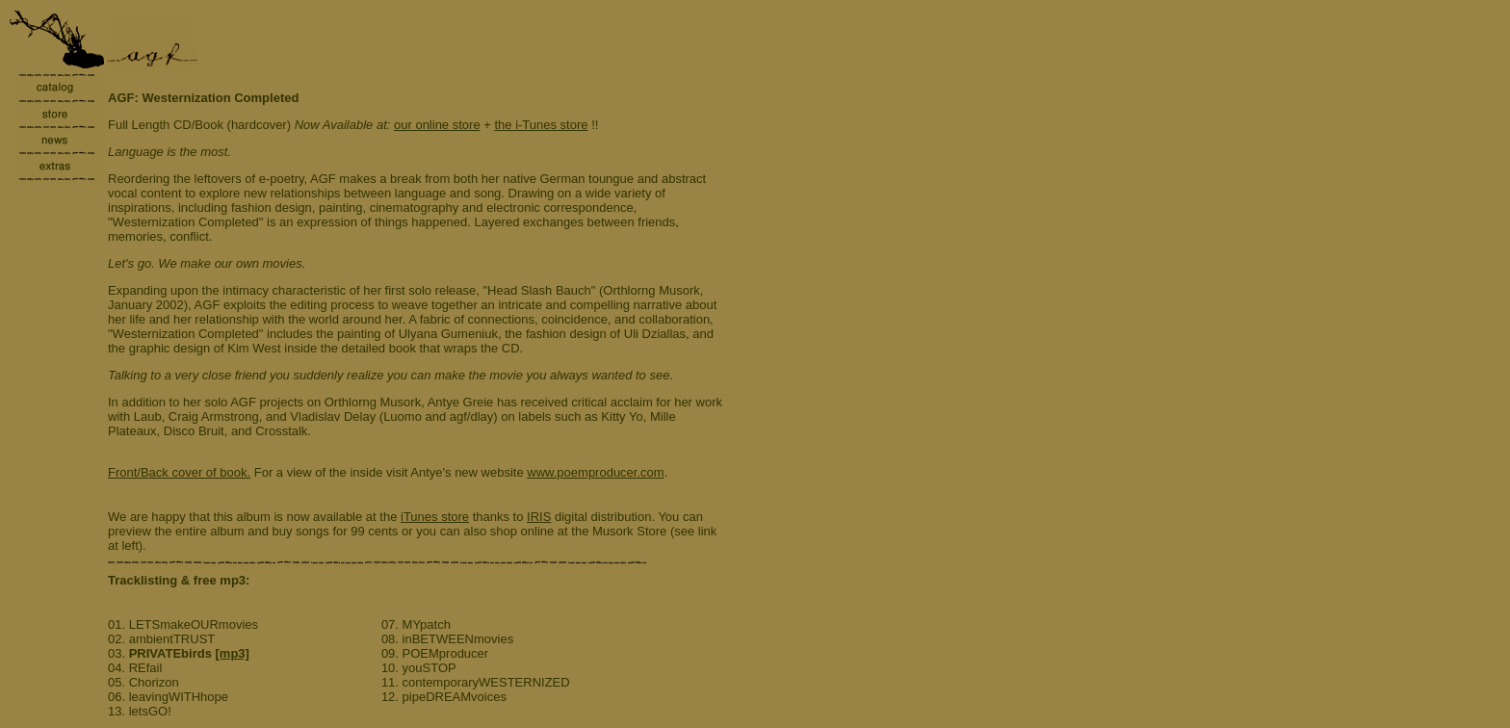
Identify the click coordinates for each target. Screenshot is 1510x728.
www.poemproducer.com (595, 472)
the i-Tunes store (540, 124)
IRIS (539, 516)
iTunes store (435, 516)
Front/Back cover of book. (179, 472)
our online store (437, 124)
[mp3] (232, 653)
